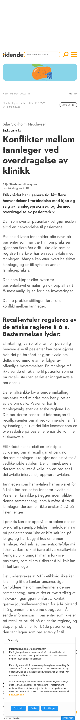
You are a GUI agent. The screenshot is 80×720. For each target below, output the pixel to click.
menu (74, 54)
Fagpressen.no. (16, 694)
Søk (65, 54)
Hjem (5, 93)
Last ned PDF (68, 105)
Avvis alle (18, 708)
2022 (23, 93)
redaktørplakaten (11, 718)
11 (29, 93)
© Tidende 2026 (11, 106)
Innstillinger (68, 718)
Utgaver (14, 93)
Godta (34, 708)
